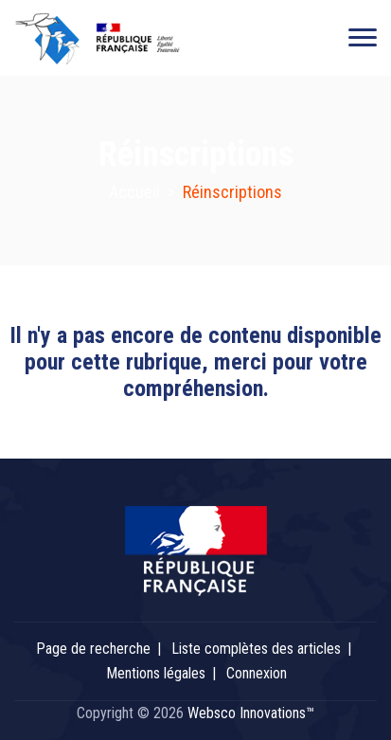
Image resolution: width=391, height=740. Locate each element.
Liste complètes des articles (256, 649)
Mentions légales (155, 673)
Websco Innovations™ (250, 713)
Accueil (134, 192)
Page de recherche (93, 649)
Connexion (256, 673)
